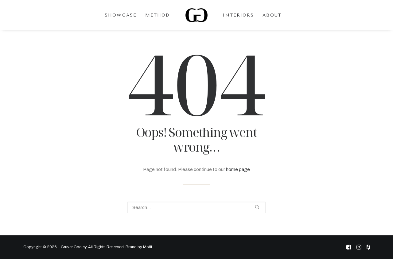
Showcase (121, 15)
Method (157, 15)
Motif (147, 247)
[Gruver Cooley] (196, 15)
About (272, 15)
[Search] (196, 207)
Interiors (238, 15)
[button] (257, 207)
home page (238, 169)
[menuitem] (120, 15)
